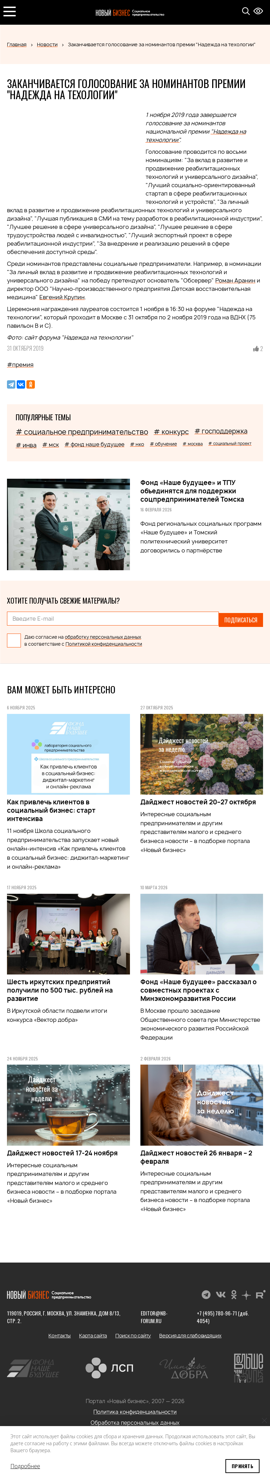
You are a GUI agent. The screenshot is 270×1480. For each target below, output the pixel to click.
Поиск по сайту (133, 1332)
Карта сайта (93, 1332)
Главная (16, 44)
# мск (50, 444)
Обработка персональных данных (135, 1420)
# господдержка (220, 431)
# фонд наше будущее (94, 444)
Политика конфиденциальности (135, 1409)
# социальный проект (230, 443)
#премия (20, 364)
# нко (137, 444)
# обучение (163, 444)
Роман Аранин (235, 280)
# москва (193, 444)
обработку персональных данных (103, 634)
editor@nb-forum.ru (154, 1314)
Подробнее (25, 1466)
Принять (242, 1466)
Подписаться (240, 618)
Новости (47, 44)
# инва (26, 445)
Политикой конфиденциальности (103, 641)
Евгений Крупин (62, 297)
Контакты (59, 1332)
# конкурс (171, 431)
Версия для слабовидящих (190, 1332)
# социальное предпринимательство (82, 432)
